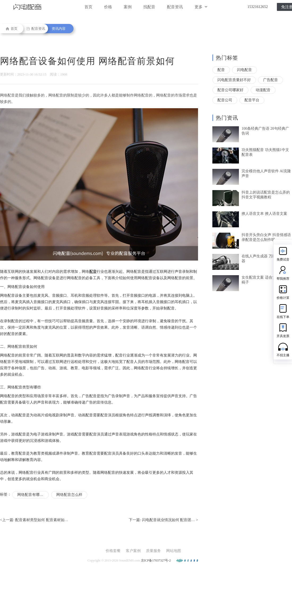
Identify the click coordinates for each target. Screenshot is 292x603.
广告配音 (270, 80)
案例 (128, 7)
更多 (201, 7)
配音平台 (251, 100)
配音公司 (224, 100)
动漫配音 (263, 90)
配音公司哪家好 (230, 90)
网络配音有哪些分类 (33, 495)
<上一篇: (34, 520)
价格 (108, 7)
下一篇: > (163, 520)
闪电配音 (244, 70)
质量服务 (153, 551)
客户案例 (133, 551)
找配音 (149, 7)
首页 (88, 7)
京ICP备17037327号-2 (156, 560)
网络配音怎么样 (69, 495)
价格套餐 (113, 551)
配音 (221, 70)
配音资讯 (175, 7)
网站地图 (173, 551)
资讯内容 (59, 29)
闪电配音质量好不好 (234, 80)
